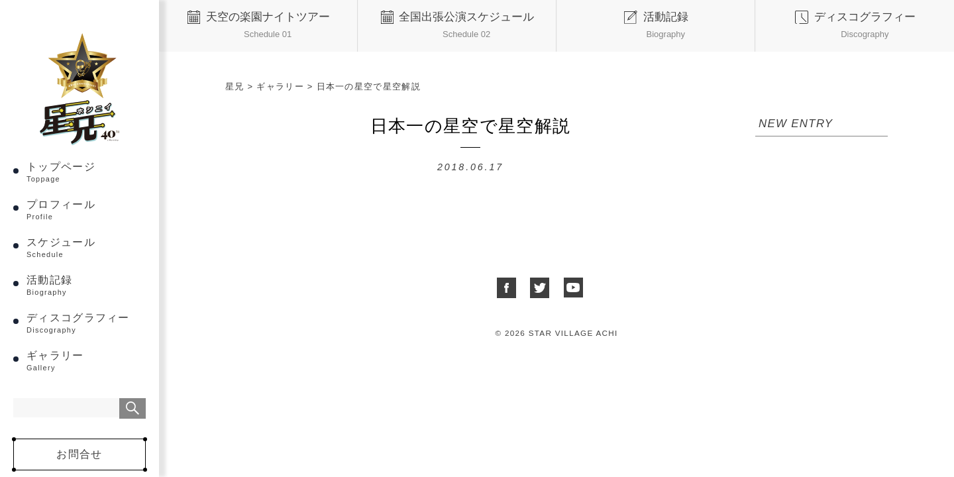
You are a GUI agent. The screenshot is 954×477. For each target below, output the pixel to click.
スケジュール (86, 247)
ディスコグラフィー (86, 323)
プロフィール (86, 210)
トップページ (86, 172)
